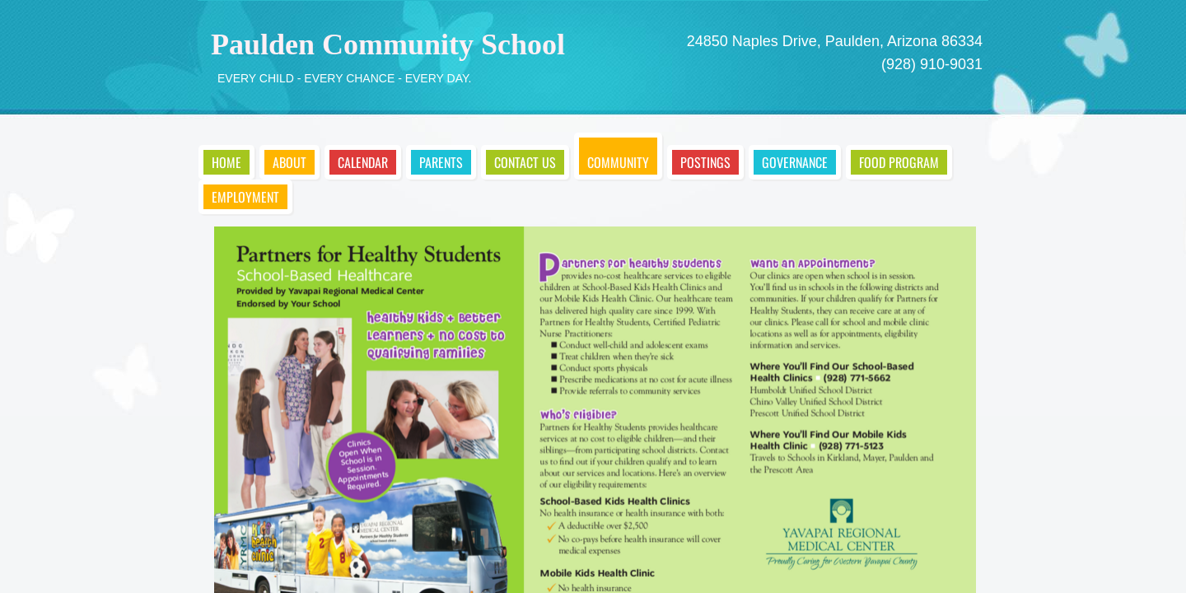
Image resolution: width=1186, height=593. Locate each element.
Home (226, 162)
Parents (441, 162)
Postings (705, 162)
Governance (795, 162)
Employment (245, 197)
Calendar (363, 162)
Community (618, 162)
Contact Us (525, 162)
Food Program (899, 162)
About (289, 162)
